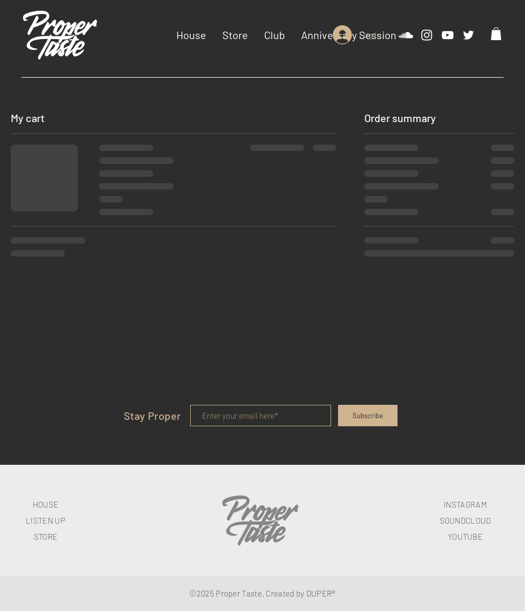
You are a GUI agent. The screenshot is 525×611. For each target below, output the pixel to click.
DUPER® (321, 593)
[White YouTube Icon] (447, 35)
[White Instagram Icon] (426, 35)
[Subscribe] (368, 415)
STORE (46, 536)
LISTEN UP (45, 520)
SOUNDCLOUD (465, 520)
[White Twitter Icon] (468, 35)
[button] (496, 33)
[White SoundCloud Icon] (406, 35)
